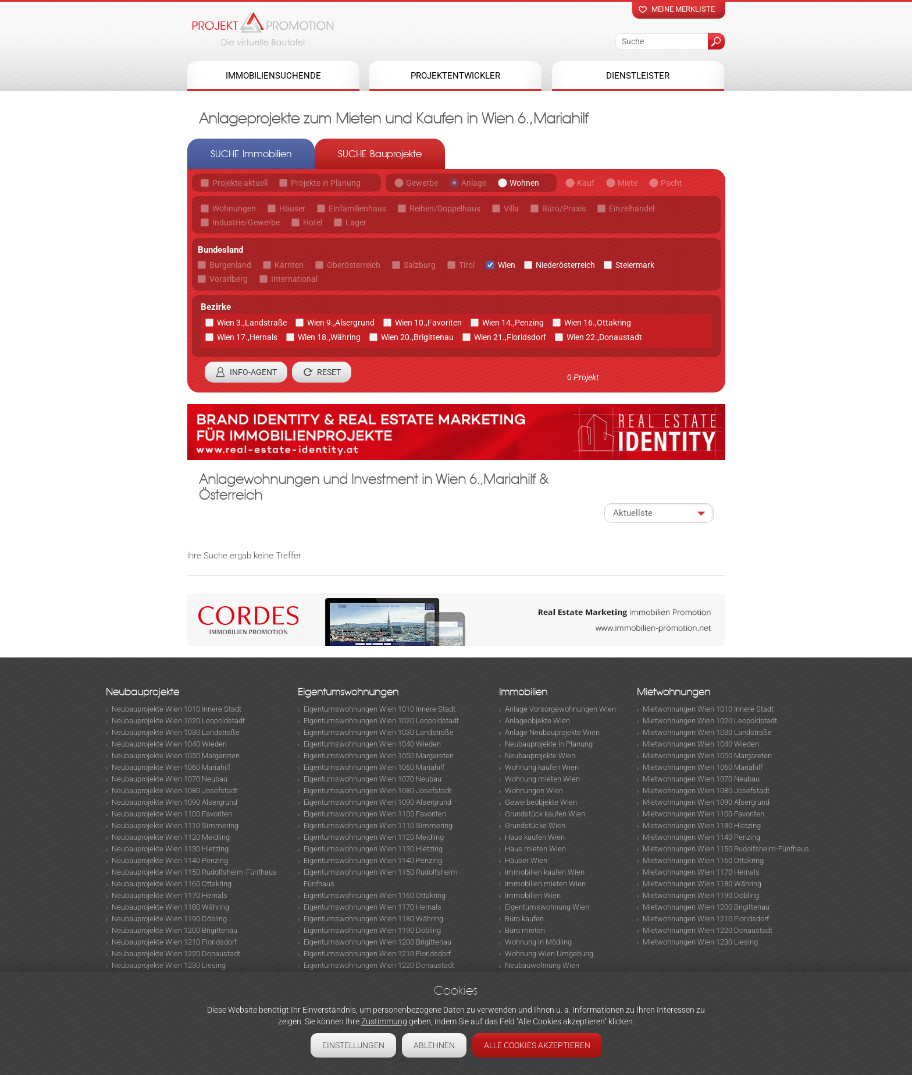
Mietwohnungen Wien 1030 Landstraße (707, 732)
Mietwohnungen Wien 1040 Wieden (701, 744)
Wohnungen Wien (534, 790)
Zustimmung (384, 1021)
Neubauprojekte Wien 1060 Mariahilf (171, 767)
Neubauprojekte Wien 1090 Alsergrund (174, 802)
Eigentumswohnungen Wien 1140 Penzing (373, 860)
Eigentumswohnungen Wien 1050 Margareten (379, 755)
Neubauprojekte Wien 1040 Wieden (169, 744)
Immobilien (523, 692)
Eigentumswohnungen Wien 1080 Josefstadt (377, 790)
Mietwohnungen (673, 692)
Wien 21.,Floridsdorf (510, 337)
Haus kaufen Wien (535, 837)
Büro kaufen (524, 918)
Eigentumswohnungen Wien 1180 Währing (373, 918)
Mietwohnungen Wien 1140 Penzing (701, 837)
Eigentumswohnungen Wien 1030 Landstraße (379, 732)
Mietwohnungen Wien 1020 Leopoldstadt (710, 720)
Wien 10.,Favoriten (428, 322)
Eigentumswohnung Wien (547, 907)
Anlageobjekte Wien (537, 720)
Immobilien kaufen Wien (545, 872)
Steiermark (634, 265)
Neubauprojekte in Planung (549, 744)
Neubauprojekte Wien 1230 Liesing (169, 965)
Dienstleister (637, 75)
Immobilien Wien (533, 895)
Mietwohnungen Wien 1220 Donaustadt (707, 930)
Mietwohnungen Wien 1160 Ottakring (703, 860)
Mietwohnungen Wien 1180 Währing (702, 883)
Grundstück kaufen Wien (545, 813)
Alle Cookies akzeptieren (537, 1045)
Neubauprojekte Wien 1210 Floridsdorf (174, 942)
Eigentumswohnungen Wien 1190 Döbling (372, 930)
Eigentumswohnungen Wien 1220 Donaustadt (379, 965)
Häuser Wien (526, 860)
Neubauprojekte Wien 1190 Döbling (169, 918)
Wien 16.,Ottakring (597, 322)
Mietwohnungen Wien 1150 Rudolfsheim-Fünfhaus (726, 848)
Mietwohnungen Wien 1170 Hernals (701, 872)
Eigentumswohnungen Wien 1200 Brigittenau (377, 942)
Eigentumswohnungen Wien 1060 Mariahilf (374, 767)
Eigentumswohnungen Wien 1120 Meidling (374, 837)
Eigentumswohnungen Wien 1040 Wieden (372, 744)
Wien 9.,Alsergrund (341, 322)
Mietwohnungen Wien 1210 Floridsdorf (706, 918)
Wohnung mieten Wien (542, 779)
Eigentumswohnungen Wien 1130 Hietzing (373, 848)
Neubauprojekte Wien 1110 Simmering (175, 825)
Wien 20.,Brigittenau (417, 337)
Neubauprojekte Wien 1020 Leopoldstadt (178, 720)
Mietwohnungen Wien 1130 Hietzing (702, 825)
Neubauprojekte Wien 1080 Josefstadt (174, 790)
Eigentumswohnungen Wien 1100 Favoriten (375, 813)
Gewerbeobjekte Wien (541, 802)
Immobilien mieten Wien (545, 883)
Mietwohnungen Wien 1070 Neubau (701, 779)
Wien (506, 265)
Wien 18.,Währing (329, 337)
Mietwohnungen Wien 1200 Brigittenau (706, 907)
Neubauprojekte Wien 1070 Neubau (169, 779)
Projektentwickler (455, 75)
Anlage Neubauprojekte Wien (552, 732)
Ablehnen (434, 1045)
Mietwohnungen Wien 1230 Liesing (700, 942)
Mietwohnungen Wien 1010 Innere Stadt (708, 709)
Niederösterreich (565, 265)
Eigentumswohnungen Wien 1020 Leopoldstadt (381, 720)
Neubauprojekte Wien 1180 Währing (170, 907)
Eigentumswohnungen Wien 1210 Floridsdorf (377, 953)
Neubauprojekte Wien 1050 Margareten (176, 755)
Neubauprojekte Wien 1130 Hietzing (170, 848)
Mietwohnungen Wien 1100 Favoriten (703, 813)
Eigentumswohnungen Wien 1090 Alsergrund (377, 802)
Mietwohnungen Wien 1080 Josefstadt (706, 790)
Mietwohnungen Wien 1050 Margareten (707, 755)
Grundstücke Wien (535, 825)
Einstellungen (353, 1045)
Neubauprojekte (142, 692)
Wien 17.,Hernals (247, 337)
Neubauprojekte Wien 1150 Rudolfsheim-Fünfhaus (194, 872)
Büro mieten (525, 930)
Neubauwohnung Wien (542, 965)
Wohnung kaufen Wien (542, 767)
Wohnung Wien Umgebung (549, 953)
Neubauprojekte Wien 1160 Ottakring (171, 883)
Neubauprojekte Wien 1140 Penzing (170, 860)
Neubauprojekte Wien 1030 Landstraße (176, 732)
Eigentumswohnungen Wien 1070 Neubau (372, 779)
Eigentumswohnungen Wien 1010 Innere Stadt (379, 709)
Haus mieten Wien (535, 848)
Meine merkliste (683, 9)
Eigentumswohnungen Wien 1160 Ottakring (375, 895)
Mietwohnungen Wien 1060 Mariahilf (703, 767)
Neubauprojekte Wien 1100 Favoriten (172, 813)
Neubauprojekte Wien (540, 755)
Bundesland (220, 250)
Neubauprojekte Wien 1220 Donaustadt (176, 953)
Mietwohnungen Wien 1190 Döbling (701, 895)
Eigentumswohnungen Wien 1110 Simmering (378, 825)
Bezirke (216, 307)
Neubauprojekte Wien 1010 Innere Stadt (176, 709)
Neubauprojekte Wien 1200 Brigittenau (174, 930)
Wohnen (524, 183)
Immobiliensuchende (273, 75)
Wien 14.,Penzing (513, 322)
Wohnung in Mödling (538, 942)
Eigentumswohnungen (348, 692)
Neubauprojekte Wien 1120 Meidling (171, 837)
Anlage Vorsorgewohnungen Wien (560, 709)
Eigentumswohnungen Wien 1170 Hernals (372, 907)
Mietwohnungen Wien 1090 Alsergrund (706, 802)
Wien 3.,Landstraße (252, 322)
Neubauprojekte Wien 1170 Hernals (169, 895)
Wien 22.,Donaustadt (604, 337)
